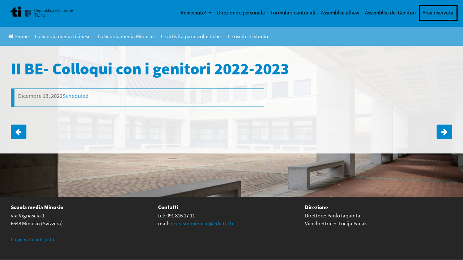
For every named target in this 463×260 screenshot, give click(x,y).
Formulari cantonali (293, 12)
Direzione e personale (241, 12)
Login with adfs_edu (32, 239)
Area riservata (438, 12)
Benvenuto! (193, 12)
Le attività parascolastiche (191, 36)
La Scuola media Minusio (126, 36)
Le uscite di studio (248, 36)
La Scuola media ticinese (62, 36)
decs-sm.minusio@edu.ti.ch (202, 223)
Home (18, 36)
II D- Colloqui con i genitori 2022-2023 (444, 132)
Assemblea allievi (340, 12)
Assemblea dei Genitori (390, 12)
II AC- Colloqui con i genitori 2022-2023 (18, 132)
